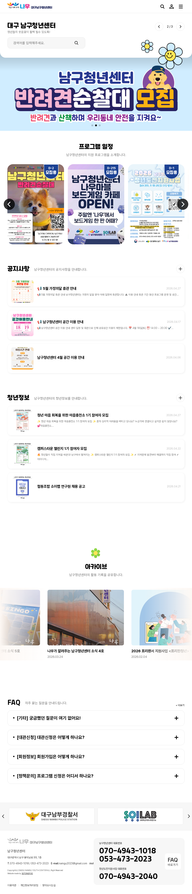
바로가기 (173, 861)
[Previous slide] (159, 26)
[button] (92, 125)
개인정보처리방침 (29, 885)
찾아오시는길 (49, 885)
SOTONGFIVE (27, 873)
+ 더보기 (180, 705)
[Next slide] (180, 26)
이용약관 (11, 885)
